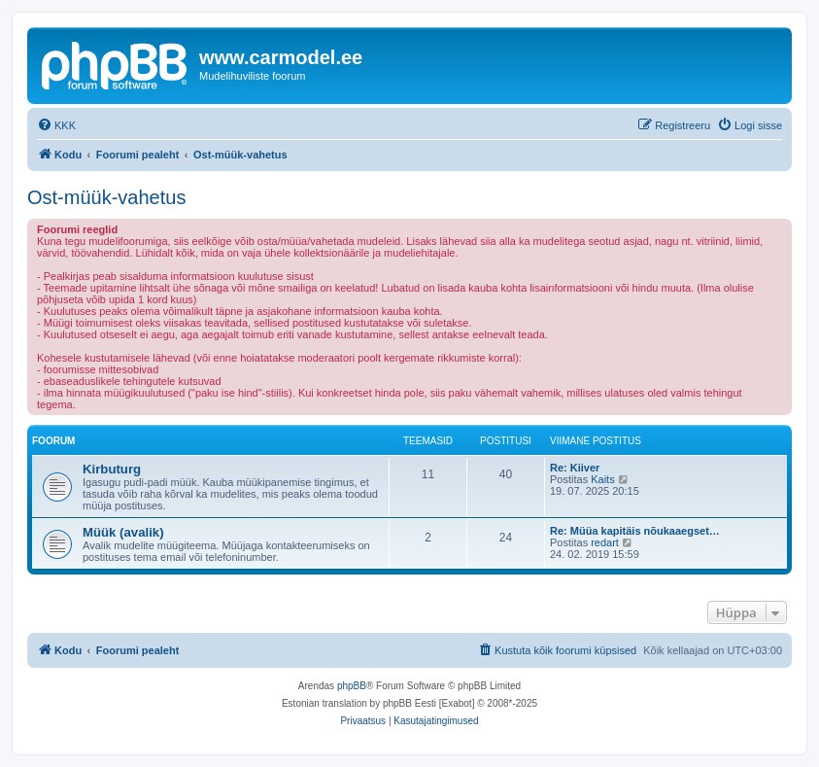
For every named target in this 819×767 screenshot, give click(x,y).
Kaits (602, 479)
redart (605, 542)
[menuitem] (56, 125)
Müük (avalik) (123, 532)
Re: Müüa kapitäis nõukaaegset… (635, 531)
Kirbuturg (112, 469)
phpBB (351, 685)
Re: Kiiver (574, 467)
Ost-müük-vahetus (106, 197)
